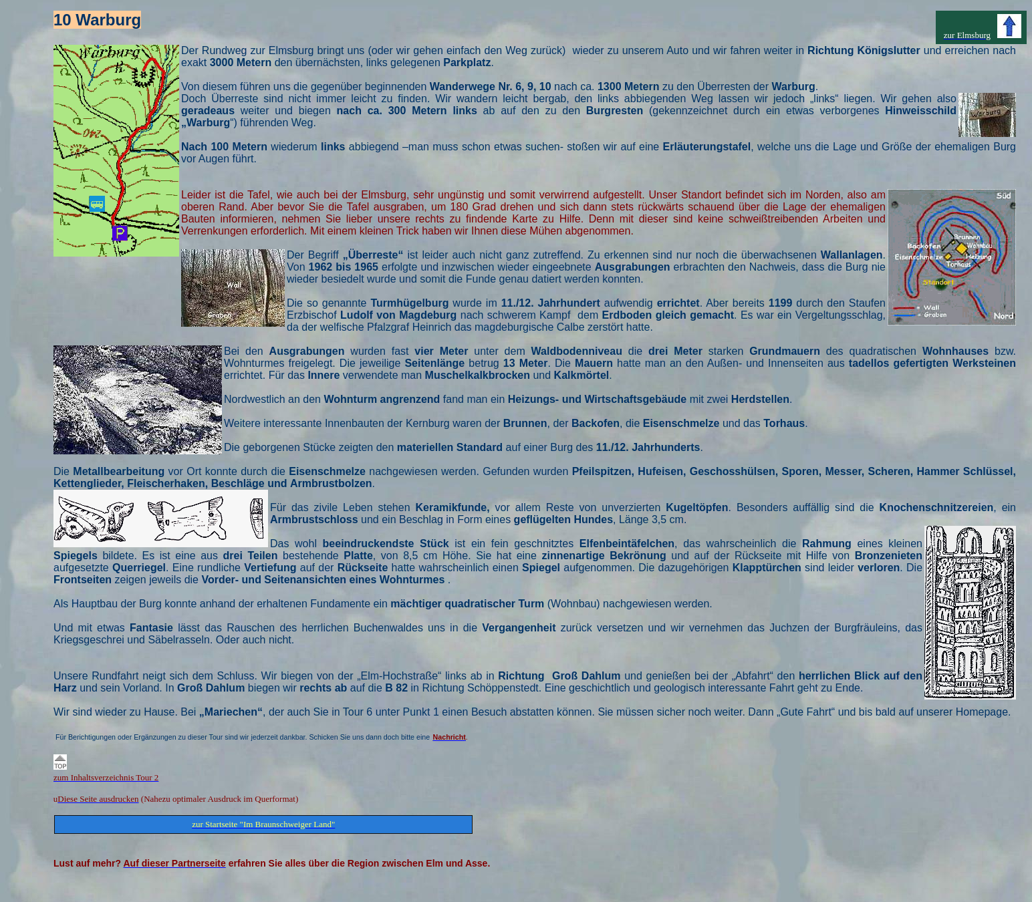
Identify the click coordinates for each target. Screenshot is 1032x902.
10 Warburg (97, 20)
